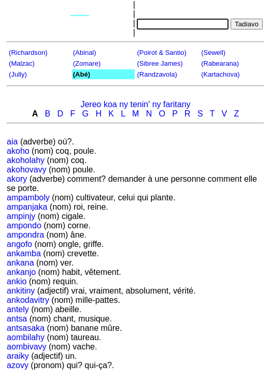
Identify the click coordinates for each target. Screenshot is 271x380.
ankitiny (21, 290)
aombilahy (26, 337)
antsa (17, 318)
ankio (16, 281)
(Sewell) (213, 52)
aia (12, 141)
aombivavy (26, 346)
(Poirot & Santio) (161, 52)
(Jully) (18, 74)
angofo (19, 244)
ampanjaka (27, 206)
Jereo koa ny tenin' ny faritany (135, 104)
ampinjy (21, 216)
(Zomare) (87, 63)
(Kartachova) (220, 74)
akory (17, 178)
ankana (20, 262)
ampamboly (28, 197)
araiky (18, 356)
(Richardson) (28, 52)
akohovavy (27, 169)
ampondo (24, 225)
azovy (17, 365)
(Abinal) (84, 52)
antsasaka (26, 328)
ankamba (24, 253)
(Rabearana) (220, 63)
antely (18, 309)
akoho (18, 151)
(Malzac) (22, 63)
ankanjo (21, 272)
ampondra (25, 234)
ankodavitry (28, 300)
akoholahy (26, 160)
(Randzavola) (157, 74)
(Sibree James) (159, 63)
